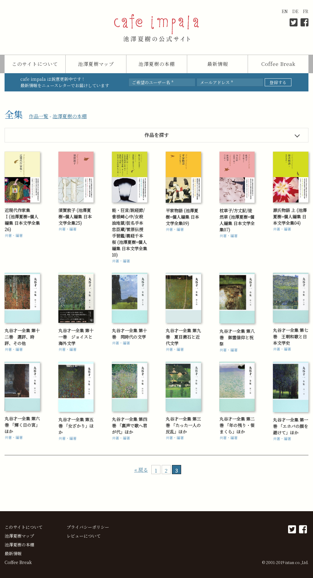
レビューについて (84, 536)
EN (285, 11)
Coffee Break (278, 63)
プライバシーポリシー (88, 527)
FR (305, 11)
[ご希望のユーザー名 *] (162, 82)
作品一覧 (38, 116)
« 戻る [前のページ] (141, 469)
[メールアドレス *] (230, 82)
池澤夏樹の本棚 (157, 63)
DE (295, 11)
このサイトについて (35, 63)
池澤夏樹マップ (96, 63)
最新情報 (217, 63)
